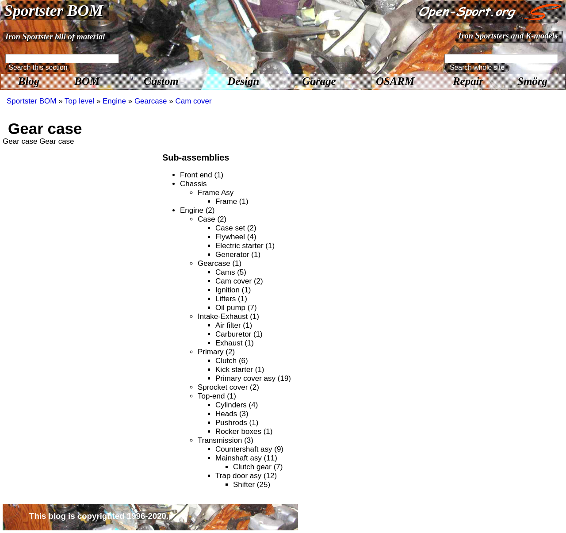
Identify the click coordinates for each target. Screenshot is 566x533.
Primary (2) (216, 352)
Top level (79, 101)
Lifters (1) (231, 299)
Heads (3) (232, 414)
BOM (86, 81)
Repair (468, 81)
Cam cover (193, 101)
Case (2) (212, 219)
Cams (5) (230, 272)
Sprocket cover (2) (228, 387)
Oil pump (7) (236, 307)
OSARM (395, 81)
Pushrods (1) (236, 422)
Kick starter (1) (239, 369)
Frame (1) (232, 201)
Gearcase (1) (219, 263)
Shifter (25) (251, 484)
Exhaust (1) (234, 343)
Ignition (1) (233, 290)
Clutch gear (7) (258, 467)
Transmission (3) (225, 440)
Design (243, 81)
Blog (28, 81)
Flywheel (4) (235, 237)
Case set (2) (235, 228)
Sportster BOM (53, 10)
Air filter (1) (233, 325)
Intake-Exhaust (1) (228, 316)
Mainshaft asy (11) (246, 458)
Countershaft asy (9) (249, 449)
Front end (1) (201, 175)
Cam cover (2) (239, 281)
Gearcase (150, 101)
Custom (161, 81)
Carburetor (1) (239, 334)
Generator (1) (237, 254)
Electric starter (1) (245, 246)
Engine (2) (197, 210)
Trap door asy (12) (246, 476)
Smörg (532, 81)
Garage (319, 81)
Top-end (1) (217, 396)
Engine (114, 101)
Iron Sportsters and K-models (508, 35)
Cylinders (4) (236, 405)
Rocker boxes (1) (243, 431)
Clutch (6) (231, 361)
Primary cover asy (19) (253, 378)
